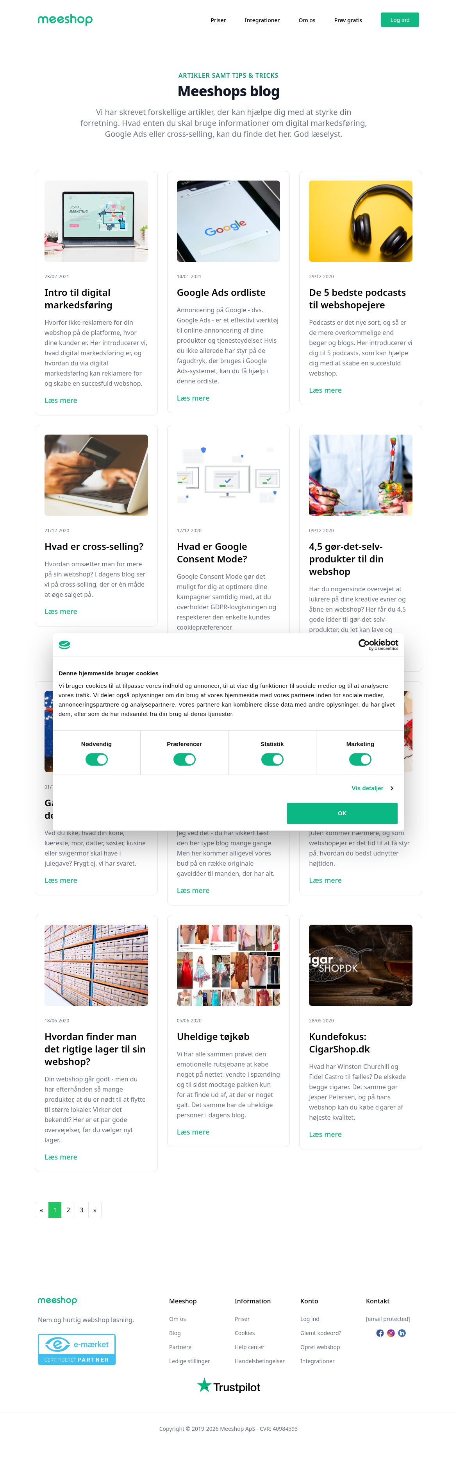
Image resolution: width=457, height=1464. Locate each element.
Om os (306, 20)
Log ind (400, 19)
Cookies (245, 1333)
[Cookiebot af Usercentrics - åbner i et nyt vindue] (364, 645)
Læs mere (61, 400)
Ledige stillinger (189, 1361)
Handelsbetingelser (260, 1361)
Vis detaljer (368, 788)
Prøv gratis (348, 20)
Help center (249, 1347)
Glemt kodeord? (320, 1333)
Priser (218, 20)
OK (342, 813)
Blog (175, 1333)
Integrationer (262, 20)
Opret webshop (320, 1347)
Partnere (180, 1347)
